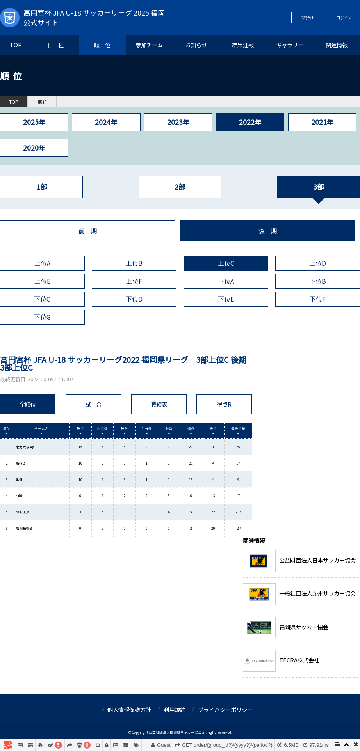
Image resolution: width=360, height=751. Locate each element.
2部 (180, 187)
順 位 (102, 45)
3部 (318, 187)
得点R (224, 404)
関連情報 (337, 45)
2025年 (34, 122)
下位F (318, 299)
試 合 (93, 404)
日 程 (55, 45)
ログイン (344, 17)
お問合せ (307, 17)
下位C (42, 299)
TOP (16, 45)
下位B (317, 281)
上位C (226, 263)
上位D (317, 263)
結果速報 (243, 45)
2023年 (178, 122)
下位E (226, 299)
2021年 (322, 122)
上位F (134, 281)
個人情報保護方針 (129, 709)
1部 (41, 187)
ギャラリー (289, 45)
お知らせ (196, 45)
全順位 (28, 404)
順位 (42, 102)
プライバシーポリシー (225, 709)
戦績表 (159, 404)
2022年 (250, 122)
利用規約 (174, 709)
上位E (42, 281)
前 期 (87, 230)
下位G (42, 316)
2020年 (34, 148)
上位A (42, 263)
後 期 (267, 230)
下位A (226, 281)
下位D (134, 299)
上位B (134, 263)
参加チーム (149, 45)
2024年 (106, 122)
